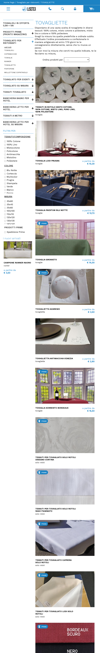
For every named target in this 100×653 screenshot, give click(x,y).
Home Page (9, 2)
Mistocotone (12, 148)
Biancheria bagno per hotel (16, 99)
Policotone (11, 151)
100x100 (9, 211)
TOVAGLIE (8, 58)
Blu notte (10, 170)
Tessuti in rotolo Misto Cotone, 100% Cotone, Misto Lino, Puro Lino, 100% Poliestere (55, 109)
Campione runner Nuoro (17, 263)
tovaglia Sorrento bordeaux (51, 408)
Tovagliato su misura (16, 85)
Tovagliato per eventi (16, 79)
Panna (8, 193)
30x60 (8, 201)
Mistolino (10, 157)
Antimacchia (12, 154)
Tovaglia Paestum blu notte (51, 210)
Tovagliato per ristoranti (28, 2)
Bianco (9, 190)
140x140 (9, 224)
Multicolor (10, 177)
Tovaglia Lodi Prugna (47, 161)
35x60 (8, 208)
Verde (8, 186)
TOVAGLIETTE (10, 65)
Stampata (10, 183)
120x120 (9, 217)
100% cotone (12, 141)
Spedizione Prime (14, 232)
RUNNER (7, 61)
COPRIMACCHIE (10, 54)
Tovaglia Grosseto (46, 259)
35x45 (8, 204)
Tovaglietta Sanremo (47, 309)
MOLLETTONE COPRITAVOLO (16, 72)
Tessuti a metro (12, 115)
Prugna (9, 180)
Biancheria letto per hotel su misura (16, 123)
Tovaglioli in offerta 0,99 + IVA (16, 24)
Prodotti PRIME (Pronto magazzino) (15, 33)
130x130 (9, 221)
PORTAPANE (9, 69)
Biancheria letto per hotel (16, 108)
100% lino (10, 144)
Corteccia (10, 174)
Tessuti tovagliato (14, 92)
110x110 (9, 214)
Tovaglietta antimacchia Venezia (54, 358)
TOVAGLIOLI (9, 50)
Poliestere (10, 161)
